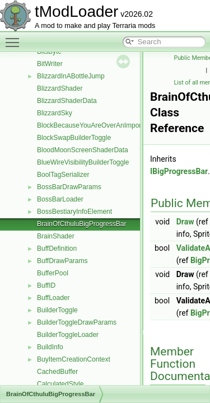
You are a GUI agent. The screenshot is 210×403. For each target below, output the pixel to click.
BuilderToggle (57, 310)
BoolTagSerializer (63, 175)
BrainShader (55, 236)
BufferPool (52, 273)
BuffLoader (53, 298)
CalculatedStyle (60, 384)
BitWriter (50, 64)
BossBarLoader (60, 199)
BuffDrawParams (62, 261)
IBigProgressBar (179, 171)
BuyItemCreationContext (73, 359)
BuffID (46, 285)
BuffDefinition (57, 248)
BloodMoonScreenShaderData (82, 150)
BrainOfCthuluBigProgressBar (81, 224)
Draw (185, 221)
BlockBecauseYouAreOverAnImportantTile (100, 125)
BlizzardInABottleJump (71, 76)
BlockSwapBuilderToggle (74, 138)
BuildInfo (50, 347)
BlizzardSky (54, 113)
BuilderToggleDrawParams (76, 322)
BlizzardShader (59, 88)
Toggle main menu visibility (15, 37)
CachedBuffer (57, 372)
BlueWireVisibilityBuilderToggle (83, 162)
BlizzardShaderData (67, 101)
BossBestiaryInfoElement (74, 211)
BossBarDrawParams (69, 187)
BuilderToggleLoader (68, 335)
